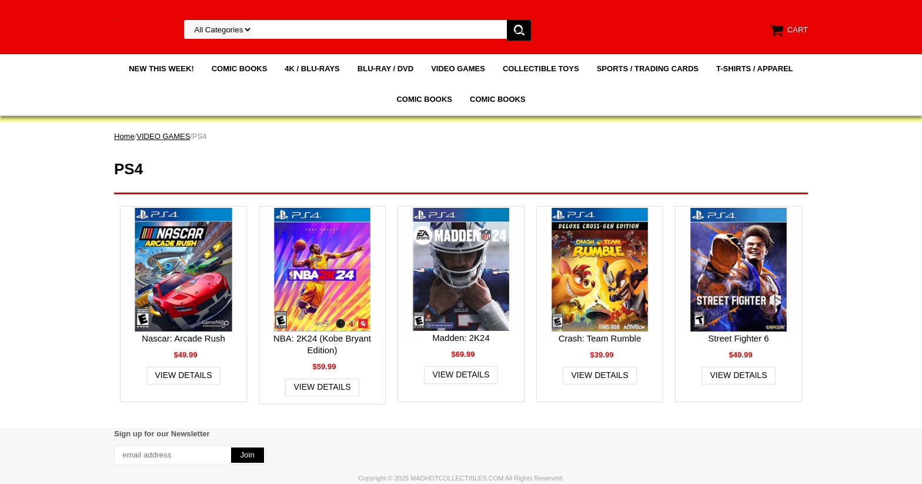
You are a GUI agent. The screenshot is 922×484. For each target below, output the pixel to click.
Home (124, 136)
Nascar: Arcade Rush (183, 338)
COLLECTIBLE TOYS (541, 68)
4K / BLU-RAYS (312, 68)
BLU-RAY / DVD (385, 68)
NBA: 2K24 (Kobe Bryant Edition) (322, 344)
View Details (183, 375)
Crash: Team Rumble (600, 338)
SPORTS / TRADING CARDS (648, 68)
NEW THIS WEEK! (161, 68)
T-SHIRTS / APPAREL (754, 68)
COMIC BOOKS (240, 68)
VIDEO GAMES (458, 68)
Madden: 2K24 (461, 338)
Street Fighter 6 (738, 338)
